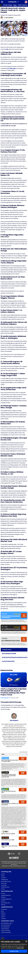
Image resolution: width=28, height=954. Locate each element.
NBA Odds (3, 897)
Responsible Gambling (6, 881)
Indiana (3, 916)
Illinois (2, 911)
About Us (3, 874)
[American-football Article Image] (14, 679)
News (15, 5)
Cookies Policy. (20, 948)
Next (26, 682)
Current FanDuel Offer (8, 661)
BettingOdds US (6, 698)
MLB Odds (3, 904)
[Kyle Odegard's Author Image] (14, 716)
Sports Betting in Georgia (9, 653)
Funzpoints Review (5, 928)
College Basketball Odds (6, 899)
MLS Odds (3, 901)
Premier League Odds (5, 902)
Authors (2, 875)
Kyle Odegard (9, 17)
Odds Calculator (22, 5)
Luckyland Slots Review (6, 932)
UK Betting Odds (4, 879)
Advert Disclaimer (23, 751)
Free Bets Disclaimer (5, 887)
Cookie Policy (4, 885)
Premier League (7, 5)
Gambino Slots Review (6, 925)
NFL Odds (3, 893)
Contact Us (3, 877)
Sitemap (3, 889)
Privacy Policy (4, 883)
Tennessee (3, 918)
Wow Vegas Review (5, 927)
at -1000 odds (11, 68)
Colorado (3, 915)
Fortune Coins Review (5, 930)
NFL (7, 49)
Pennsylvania (4, 909)
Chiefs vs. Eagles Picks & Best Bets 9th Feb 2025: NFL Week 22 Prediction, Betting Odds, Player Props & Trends (14, 692)
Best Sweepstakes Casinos (6, 923)
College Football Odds (6, 895)
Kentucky (3, 913)
